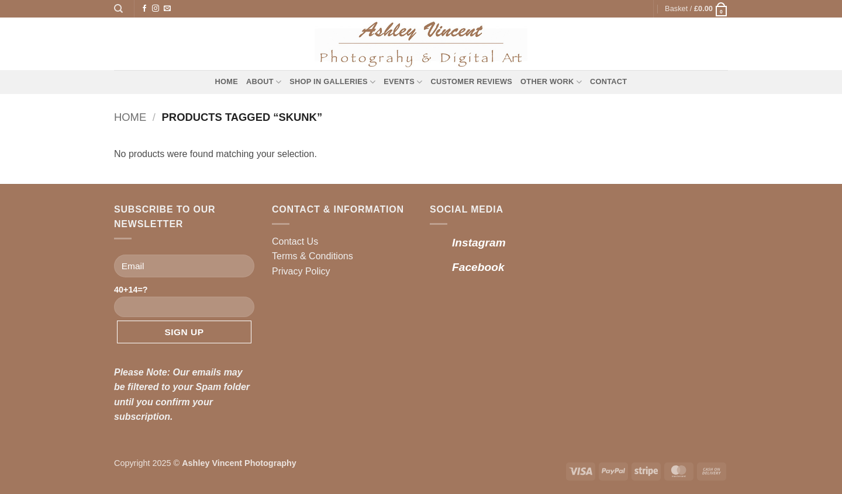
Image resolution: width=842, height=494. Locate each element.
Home (226, 81)
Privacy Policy (301, 271)
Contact (608, 81)
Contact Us (295, 241)
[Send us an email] (167, 9)
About (263, 82)
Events (403, 82)
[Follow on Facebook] (144, 9)
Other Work (551, 82)
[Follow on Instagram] (155, 9)
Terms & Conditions (312, 256)
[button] (696, 9)
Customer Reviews (471, 81)
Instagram (479, 242)
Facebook (478, 267)
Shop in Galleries (332, 82)
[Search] (118, 9)
